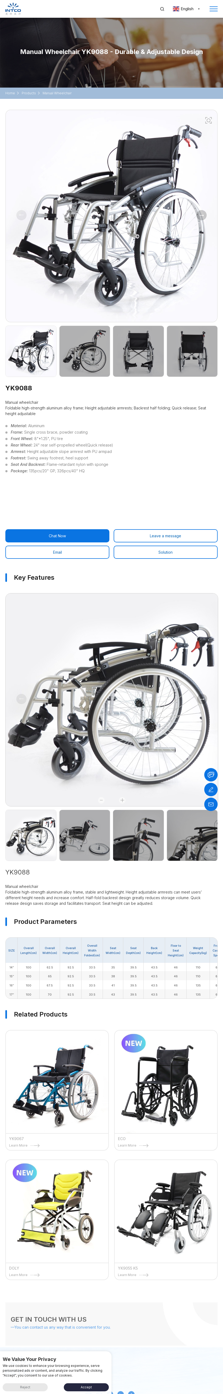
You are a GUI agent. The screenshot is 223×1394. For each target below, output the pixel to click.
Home (10, 93)
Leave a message (165, 536)
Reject (25, 1387)
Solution (165, 552)
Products (29, 93)
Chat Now (57, 536)
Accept (86, 1387)
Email (57, 552)
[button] (201, 215)
